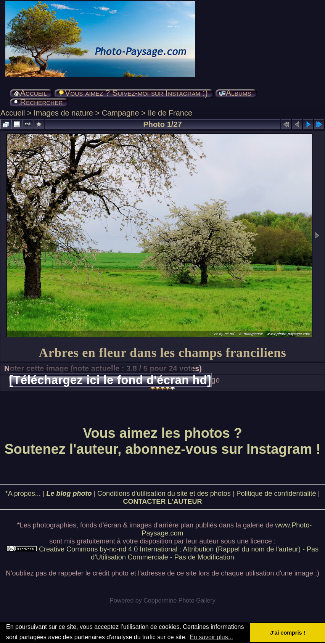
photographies (54, 525)
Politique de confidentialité (276, 493)
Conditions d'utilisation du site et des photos (164, 493)
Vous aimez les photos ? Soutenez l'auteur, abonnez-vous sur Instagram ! (163, 441)
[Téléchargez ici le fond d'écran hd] (110, 379)
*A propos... (23, 493)
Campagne (120, 113)
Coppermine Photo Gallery (179, 600)
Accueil (12, 113)
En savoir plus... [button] (211, 637)
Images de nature (63, 113)
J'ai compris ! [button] (287, 633)
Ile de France (170, 113)
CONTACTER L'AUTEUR (162, 501)
